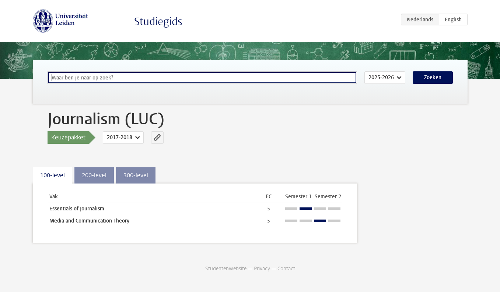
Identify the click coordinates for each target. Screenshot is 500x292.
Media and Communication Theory (89, 220)
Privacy (262, 268)
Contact (286, 268)
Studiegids (158, 21)
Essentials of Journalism (76, 208)
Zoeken (432, 77)
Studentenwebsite (225, 268)
